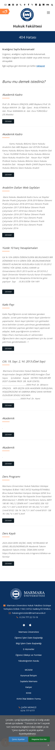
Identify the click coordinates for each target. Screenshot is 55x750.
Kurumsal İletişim (28, 675)
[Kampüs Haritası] (24, 4)
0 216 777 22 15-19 (29, 617)
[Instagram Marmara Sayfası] (35, 4)
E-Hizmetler (28, 649)
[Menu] (48, 11)
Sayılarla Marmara (28, 681)
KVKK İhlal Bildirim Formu (29, 698)
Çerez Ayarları (18, 739)
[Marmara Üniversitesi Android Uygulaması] (24, 625)
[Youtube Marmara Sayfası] (39, 4)
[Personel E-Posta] (9, 4)
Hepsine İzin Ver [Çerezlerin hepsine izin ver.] (39, 739)
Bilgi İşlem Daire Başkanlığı (29, 643)
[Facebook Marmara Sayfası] (28, 4)
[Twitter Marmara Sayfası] (32, 4)
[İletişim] (20, 4)
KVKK (28, 693)
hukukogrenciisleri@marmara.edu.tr (29, 613)
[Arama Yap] (52, 5)
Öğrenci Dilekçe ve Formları (29, 655)
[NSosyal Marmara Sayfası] (43, 4)
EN (47, 4)
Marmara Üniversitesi (28, 632)
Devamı (8, 121)
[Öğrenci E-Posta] (5, 4)
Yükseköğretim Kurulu (28, 660)
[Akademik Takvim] (13, 4)
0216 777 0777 (28, 710)
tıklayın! (40, 66)
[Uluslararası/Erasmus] (16, 4)
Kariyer (28, 687)
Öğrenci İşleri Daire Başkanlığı (29, 637)
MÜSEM (28, 669)
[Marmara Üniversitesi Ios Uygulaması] (30, 625)
